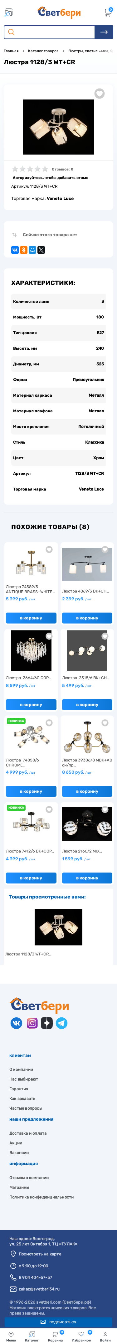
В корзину (31, 618)
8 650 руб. (76, 772)
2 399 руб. (76, 599)
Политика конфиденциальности (41, 1197)
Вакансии (19, 1152)
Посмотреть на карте (40, 1254)
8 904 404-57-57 (35, 1277)
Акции (15, 1143)
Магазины (19, 1187)
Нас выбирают (23, 1079)
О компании (21, 1069)
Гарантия (18, 1089)
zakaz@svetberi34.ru (39, 1289)
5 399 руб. (20, 599)
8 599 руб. (20, 685)
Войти (105, 1336)
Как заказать (22, 1098)
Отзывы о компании (29, 1177)
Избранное (82, 1336)
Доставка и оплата (27, 1133)
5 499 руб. (76, 685)
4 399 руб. (20, 859)
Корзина (56, 1336)
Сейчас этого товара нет (50, 234)
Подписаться (58, 1322)
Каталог (32, 1336)
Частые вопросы (25, 1108)
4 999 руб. (20, 772)
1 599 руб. (76, 859)
